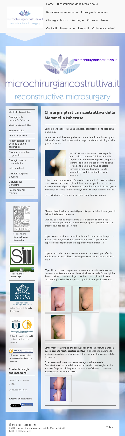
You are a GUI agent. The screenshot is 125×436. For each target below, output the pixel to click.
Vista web (111, 426)
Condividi (27, 405)
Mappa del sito (28, 424)
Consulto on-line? (18, 389)
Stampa (14, 424)
